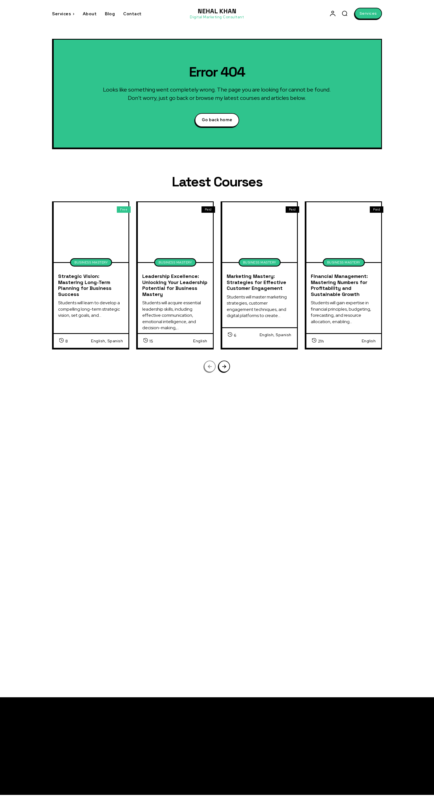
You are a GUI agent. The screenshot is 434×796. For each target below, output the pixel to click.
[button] (345, 13)
